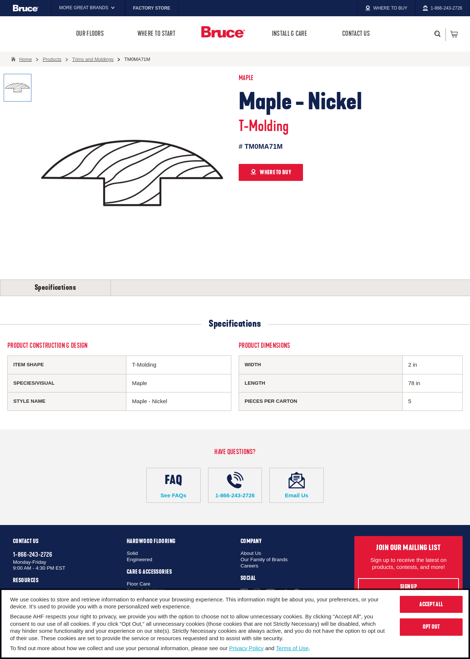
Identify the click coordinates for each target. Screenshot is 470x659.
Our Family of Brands (264, 559)
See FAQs (173, 485)
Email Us (296, 485)
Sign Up (408, 586)
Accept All (431, 604)
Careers (249, 566)
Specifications (55, 287)
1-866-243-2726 (235, 485)
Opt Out (431, 627)
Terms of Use (292, 648)
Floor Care (138, 584)
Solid (132, 553)
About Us (251, 553)
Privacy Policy (246, 648)
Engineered (139, 559)
